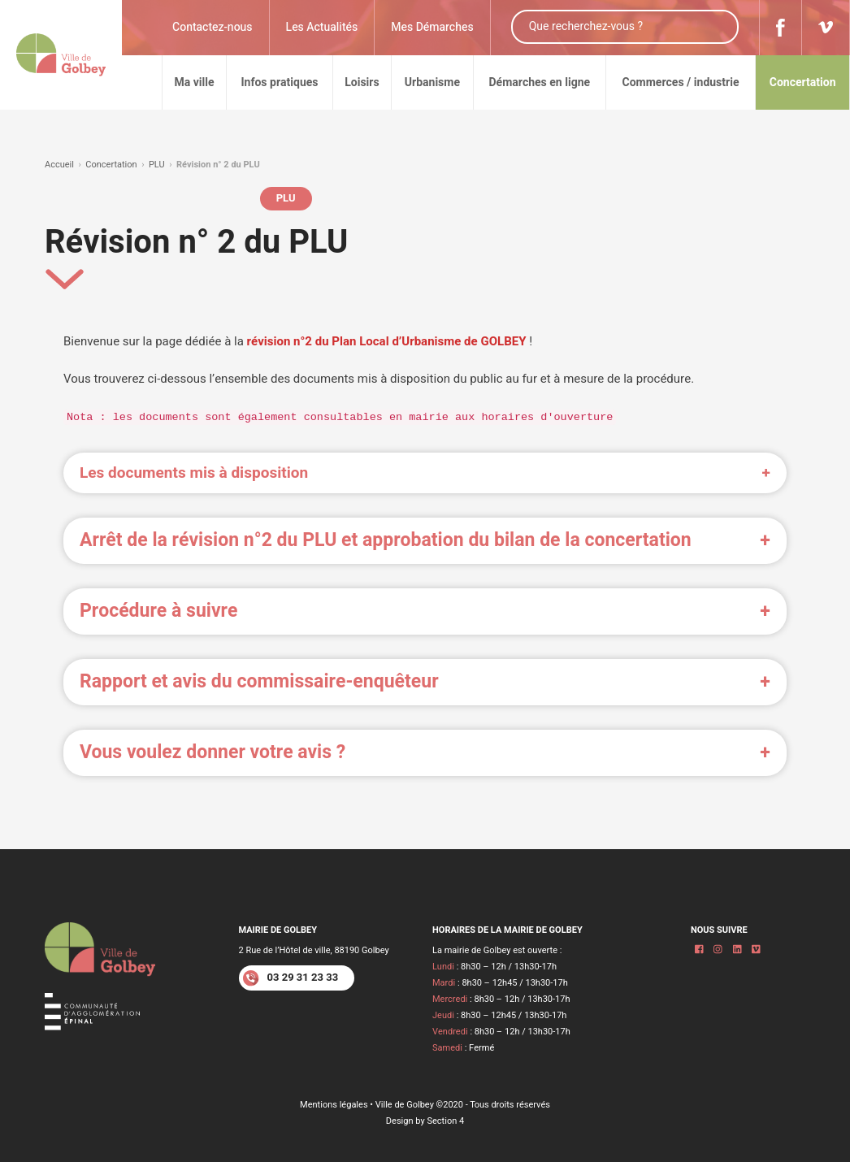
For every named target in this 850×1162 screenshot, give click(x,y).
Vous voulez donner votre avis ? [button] (212, 752)
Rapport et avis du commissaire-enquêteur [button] (259, 682)
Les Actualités (322, 27)
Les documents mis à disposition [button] (194, 473)
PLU (157, 164)
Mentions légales (334, 1105)
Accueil (59, 164)
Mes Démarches (432, 27)
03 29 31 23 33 (291, 978)
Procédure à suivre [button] (158, 611)
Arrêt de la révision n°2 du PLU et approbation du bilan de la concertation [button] (386, 540)
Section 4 (445, 1121)
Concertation (111, 164)
